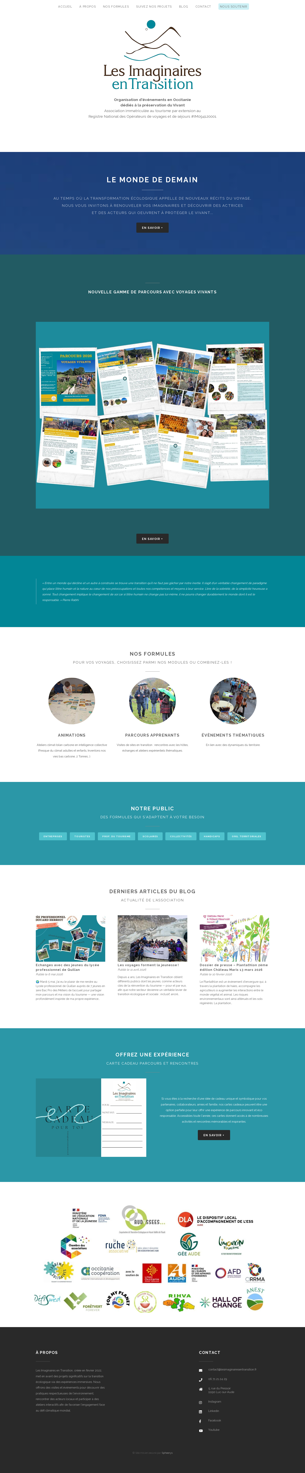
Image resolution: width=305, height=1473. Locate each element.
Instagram (214, 1401)
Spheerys (167, 1452)
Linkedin (213, 1410)
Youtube (213, 1429)
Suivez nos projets (154, 6)
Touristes (82, 836)
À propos (87, 6)
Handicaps (212, 836)
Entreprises (53, 836)
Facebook (214, 1420)
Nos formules (116, 6)
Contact (203, 6)
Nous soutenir (233, 6)
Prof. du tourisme (116, 836)
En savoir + (152, 227)
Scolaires (150, 836)
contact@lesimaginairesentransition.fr (232, 1369)
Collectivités (181, 836)
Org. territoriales (246, 836)
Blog (183, 6)
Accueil (65, 6)
